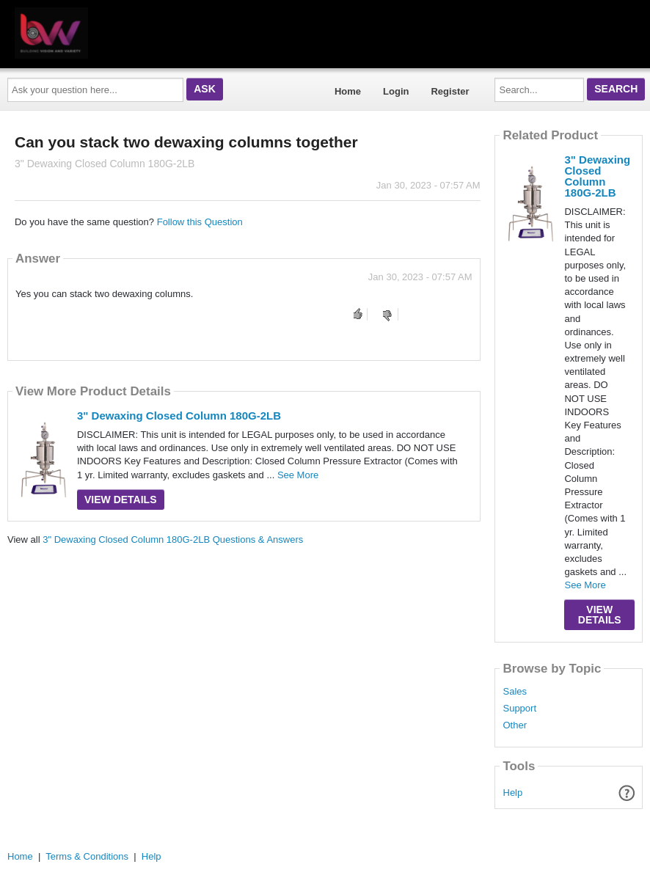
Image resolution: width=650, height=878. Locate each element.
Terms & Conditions (86, 856)
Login (396, 91)
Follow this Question (200, 221)
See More (297, 474)
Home (348, 91)
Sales (515, 692)
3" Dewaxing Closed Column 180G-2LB (179, 415)
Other (515, 725)
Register (450, 91)
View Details (120, 499)
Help (513, 792)
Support (519, 708)
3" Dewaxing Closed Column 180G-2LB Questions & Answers (173, 539)
